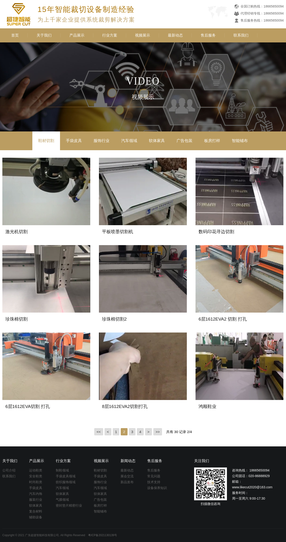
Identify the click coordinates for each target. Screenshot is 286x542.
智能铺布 (240, 140)
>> (158, 432)
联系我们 (240, 35)
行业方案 (109, 35)
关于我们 (44, 35)
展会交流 (127, 476)
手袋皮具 (74, 140)
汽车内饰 (35, 494)
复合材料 (35, 511)
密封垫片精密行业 (69, 505)
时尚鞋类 (35, 482)
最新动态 (175, 35)
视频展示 (142, 35)
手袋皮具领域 (65, 476)
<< (99, 432)
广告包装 (184, 140)
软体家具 (157, 140)
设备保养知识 (157, 488)
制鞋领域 (62, 470)
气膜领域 (62, 499)
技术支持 (153, 482)
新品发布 (127, 482)
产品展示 (76, 35)
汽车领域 (129, 140)
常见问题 (153, 476)
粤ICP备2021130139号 (102, 535)
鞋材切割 (46, 140)
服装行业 (35, 499)
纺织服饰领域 (65, 482)
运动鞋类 (35, 470)
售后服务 (208, 35)
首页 (15, 35)
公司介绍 (8, 470)
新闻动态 (127, 461)
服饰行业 (101, 140)
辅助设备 (35, 517)
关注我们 (201, 461)
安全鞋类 (35, 476)
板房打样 (212, 140)
